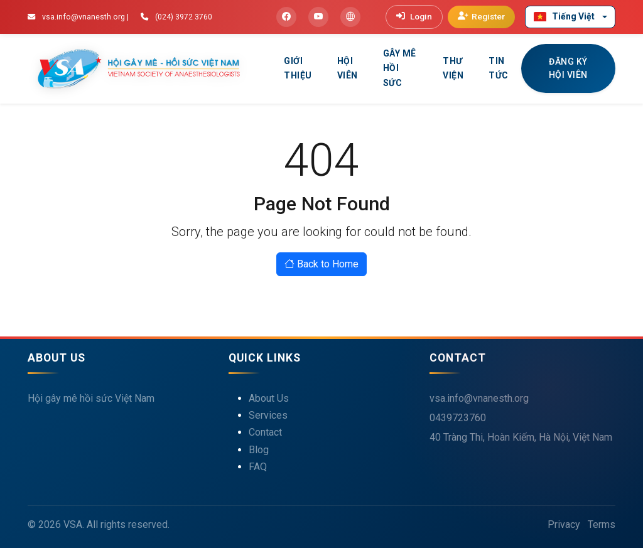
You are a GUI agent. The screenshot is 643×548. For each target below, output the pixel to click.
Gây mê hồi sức (399, 68)
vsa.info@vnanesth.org (479, 398)
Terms (601, 524)
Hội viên (347, 68)
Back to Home (321, 264)
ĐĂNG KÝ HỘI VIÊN (568, 68)
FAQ (258, 467)
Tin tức (499, 68)
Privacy (564, 524)
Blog (259, 450)
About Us (269, 398)
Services (268, 415)
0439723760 (458, 418)
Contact (265, 432)
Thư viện (453, 68)
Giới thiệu (298, 68)
